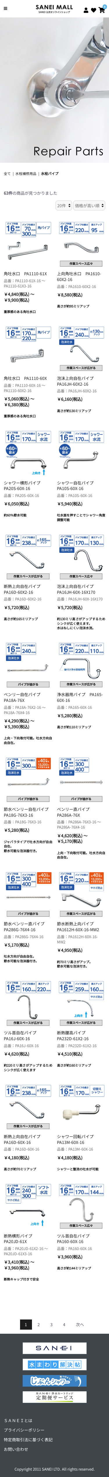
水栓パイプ (49, 173)
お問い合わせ (16, 1449)
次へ (80, 1324)
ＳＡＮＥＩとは (18, 1420)
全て (7, 173)
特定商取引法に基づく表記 (28, 1439)
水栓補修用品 (25, 173)
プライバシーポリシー (24, 1430)
